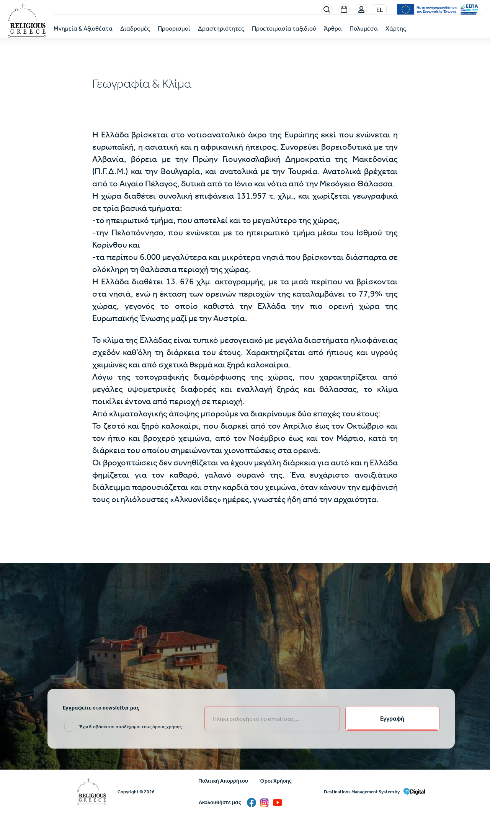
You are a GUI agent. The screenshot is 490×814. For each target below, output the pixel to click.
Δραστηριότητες (221, 28)
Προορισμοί (174, 28)
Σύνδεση (362, 10)
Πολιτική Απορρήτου (223, 781)
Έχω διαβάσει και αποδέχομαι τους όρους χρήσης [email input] (130, 726)
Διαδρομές (135, 28)
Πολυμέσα (364, 28)
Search (327, 9)
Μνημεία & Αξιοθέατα (83, 28)
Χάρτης (395, 28)
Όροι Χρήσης (276, 781)
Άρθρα (333, 28)
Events (344, 9)
